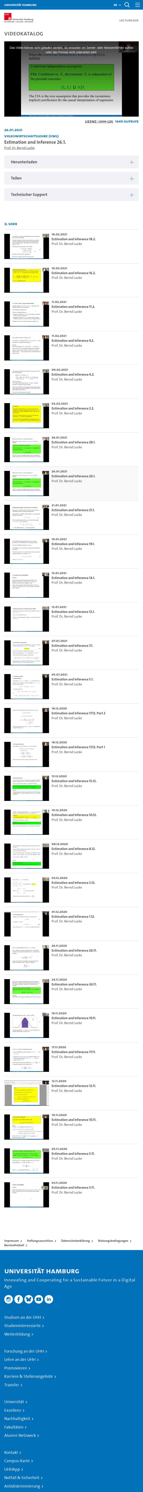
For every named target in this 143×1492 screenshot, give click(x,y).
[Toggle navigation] (137, 5)
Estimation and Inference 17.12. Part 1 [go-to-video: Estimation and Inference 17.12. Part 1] (78, 747)
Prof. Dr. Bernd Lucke (19, 148)
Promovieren (15, 1368)
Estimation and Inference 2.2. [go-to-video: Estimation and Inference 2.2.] (73, 408)
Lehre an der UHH (20, 1359)
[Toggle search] (127, 5)
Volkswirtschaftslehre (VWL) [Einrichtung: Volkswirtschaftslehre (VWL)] (31, 136)
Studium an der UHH (22, 1317)
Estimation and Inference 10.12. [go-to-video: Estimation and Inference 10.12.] (74, 815)
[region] (71, 162)
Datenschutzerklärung (75, 1241)
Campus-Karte (17, 1461)
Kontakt (11, 1452)
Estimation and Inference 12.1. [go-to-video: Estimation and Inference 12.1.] (73, 611)
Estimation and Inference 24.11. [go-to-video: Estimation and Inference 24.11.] (74, 984)
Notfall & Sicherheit (21, 1477)
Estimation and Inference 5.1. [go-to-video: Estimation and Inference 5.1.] (73, 679)
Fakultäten (13, 1427)
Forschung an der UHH (24, 1351)
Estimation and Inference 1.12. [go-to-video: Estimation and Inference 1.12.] (73, 916)
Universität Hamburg (20, 5)
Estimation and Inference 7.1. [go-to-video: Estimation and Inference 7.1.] (72, 645)
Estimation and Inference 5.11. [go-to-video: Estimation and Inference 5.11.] (73, 1153)
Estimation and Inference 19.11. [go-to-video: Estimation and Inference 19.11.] (74, 1018)
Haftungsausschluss (40, 1241)
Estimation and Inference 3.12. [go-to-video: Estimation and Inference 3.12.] (73, 882)
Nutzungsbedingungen (113, 1241)
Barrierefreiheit (14, 1245)
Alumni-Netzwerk (20, 1435)
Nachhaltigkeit (17, 1418)
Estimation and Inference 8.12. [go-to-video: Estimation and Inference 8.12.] (73, 849)
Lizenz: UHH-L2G (99, 121)
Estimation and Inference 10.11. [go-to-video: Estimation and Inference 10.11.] (74, 1119)
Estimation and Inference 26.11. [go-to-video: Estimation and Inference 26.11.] (74, 950)
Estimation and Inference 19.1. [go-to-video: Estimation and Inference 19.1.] (73, 544)
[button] (115, 4)
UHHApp (12, 1469)
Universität (14, 1402)
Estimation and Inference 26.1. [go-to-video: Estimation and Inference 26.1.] (73, 476)
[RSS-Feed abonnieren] (5, 224)
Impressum (11, 1241)
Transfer (11, 1385)
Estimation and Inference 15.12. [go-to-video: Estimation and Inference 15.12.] (74, 781)
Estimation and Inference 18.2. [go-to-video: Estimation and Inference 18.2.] (74, 239)
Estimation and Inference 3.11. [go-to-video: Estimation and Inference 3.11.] (73, 1187)
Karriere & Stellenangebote (28, 1376)
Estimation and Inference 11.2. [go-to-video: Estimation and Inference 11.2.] (73, 306)
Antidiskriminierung (22, 1486)
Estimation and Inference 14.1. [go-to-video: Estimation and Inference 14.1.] (73, 578)
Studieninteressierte (22, 1325)
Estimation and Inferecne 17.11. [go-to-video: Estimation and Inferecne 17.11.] (74, 1052)
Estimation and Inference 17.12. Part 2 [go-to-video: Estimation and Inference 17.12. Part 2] (78, 713)
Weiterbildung (17, 1334)
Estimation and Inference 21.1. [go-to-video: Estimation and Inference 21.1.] (73, 510)
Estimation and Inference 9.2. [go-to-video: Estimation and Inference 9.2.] (73, 340)
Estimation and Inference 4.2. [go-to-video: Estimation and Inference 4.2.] (73, 374)
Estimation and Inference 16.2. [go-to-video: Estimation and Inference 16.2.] (74, 273)
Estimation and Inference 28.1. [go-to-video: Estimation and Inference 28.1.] (73, 442)
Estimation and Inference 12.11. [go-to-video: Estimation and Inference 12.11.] (74, 1086)
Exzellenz (12, 1410)
